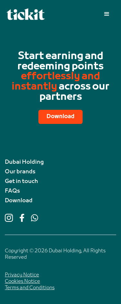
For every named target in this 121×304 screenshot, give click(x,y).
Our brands (20, 172)
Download (60, 116)
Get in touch (21, 181)
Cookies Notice (22, 281)
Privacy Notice (22, 275)
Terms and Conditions (30, 288)
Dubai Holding (24, 162)
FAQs (12, 191)
